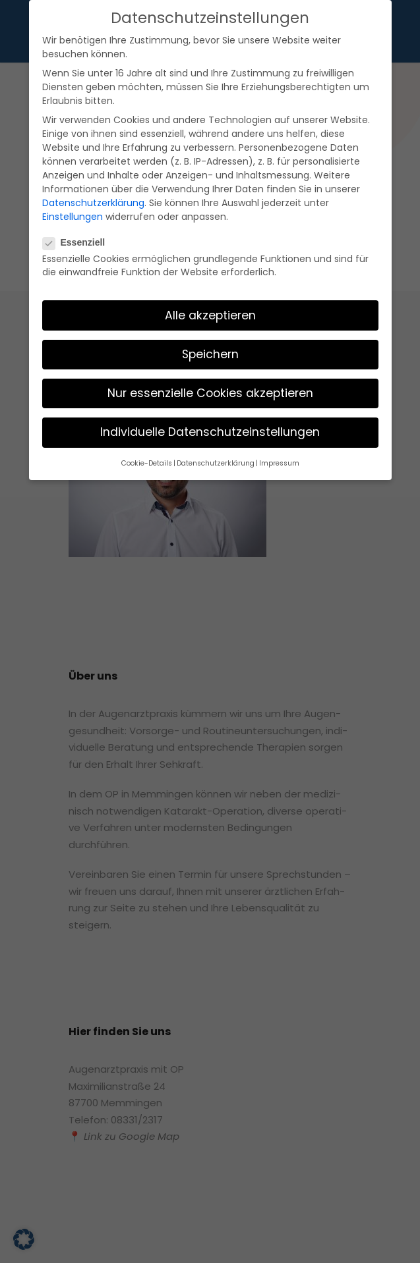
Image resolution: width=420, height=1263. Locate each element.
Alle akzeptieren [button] (210, 268)
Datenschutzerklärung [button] (215, 415)
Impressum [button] (270, 415)
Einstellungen (93, 170)
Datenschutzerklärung (174, 156)
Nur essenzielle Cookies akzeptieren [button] (210, 345)
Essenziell (79, 195)
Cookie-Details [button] (155, 415)
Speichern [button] (210, 306)
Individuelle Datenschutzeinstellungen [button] (210, 384)
